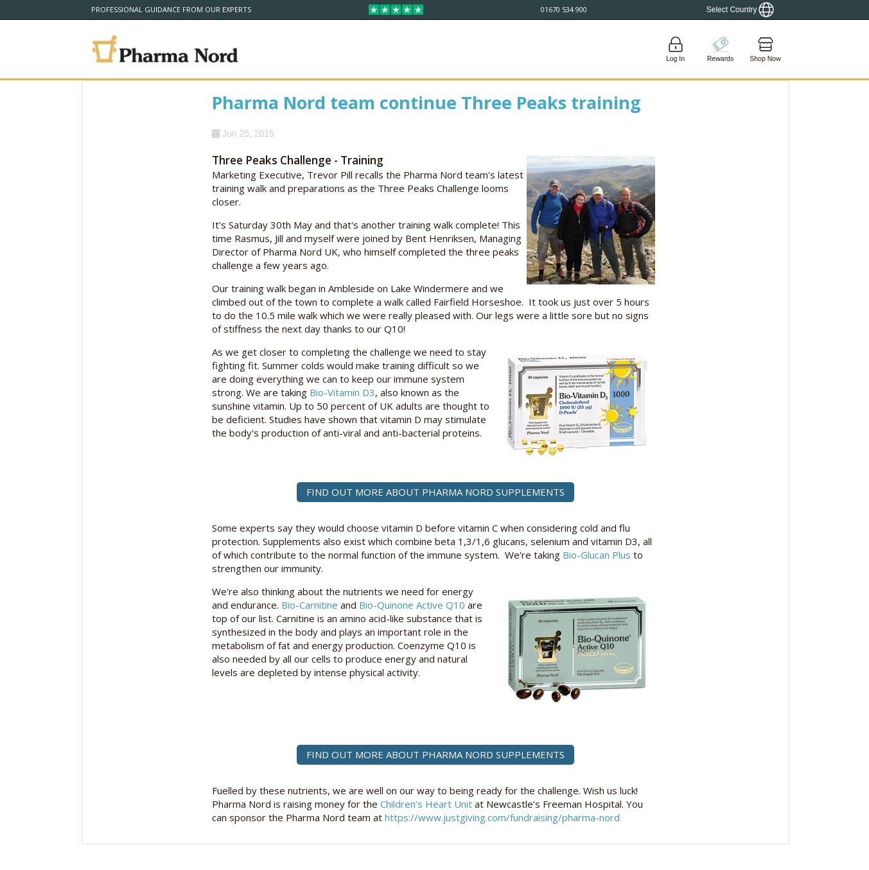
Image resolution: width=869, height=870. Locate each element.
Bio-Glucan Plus (597, 554)
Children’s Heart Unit (426, 803)
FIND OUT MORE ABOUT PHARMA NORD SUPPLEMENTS (435, 491)
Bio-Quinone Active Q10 (412, 604)
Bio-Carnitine (309, 604)
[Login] (675, 49)
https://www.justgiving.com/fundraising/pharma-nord (502, 817)
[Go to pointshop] (720, 49)
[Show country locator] (740, 9)
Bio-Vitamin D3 (342, 392)
